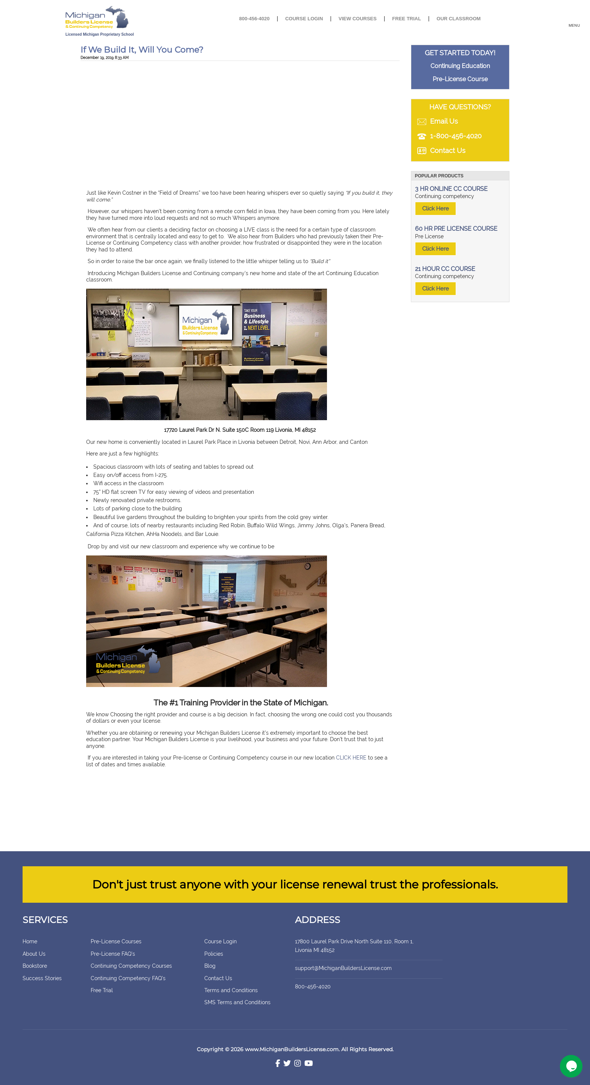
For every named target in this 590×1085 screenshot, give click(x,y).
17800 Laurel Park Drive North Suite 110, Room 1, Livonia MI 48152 (362, 945)
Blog (210, 966)
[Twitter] (287, 1064)
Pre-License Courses (116, 941)
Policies (213, 954)
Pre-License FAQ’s (113, 954)
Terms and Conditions (231, 990)
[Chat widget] (571, 1066)
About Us (34, 954)
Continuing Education (460, 66)
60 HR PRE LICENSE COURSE (456, 228)
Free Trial (406, 18)
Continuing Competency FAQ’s (128, 978)
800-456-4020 (254, 18)
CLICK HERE (351, 758)
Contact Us (218, 978)
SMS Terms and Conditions (237, 1002)
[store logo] (122, 18)
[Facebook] (277, 1064)
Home (30, 941)
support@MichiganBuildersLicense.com (343, 968)
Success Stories (42, 978)
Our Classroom (458, 18)
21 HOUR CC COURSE (445, 268)
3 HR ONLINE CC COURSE (451, 188)
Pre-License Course (460, 79)
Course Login (304, 18)
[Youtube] (308, 1064)
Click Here (435, 208)
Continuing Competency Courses (131, 966)
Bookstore (35, 966)
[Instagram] (297, 1064)
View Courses (358, 18)
